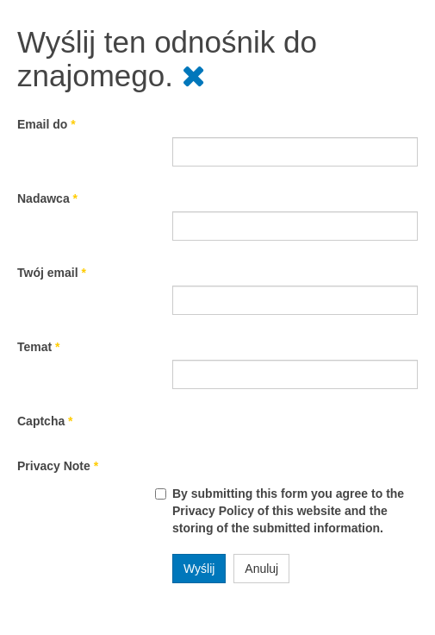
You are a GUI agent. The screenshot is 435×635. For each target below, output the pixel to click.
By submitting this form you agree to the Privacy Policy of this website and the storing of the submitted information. (288, 511)
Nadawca (47, 198)
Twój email (51, 273)
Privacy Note (57, 466)
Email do (46, 124)
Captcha (45, 421)
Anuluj (261, 568)
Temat (38, 347)
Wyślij (198, 568)
